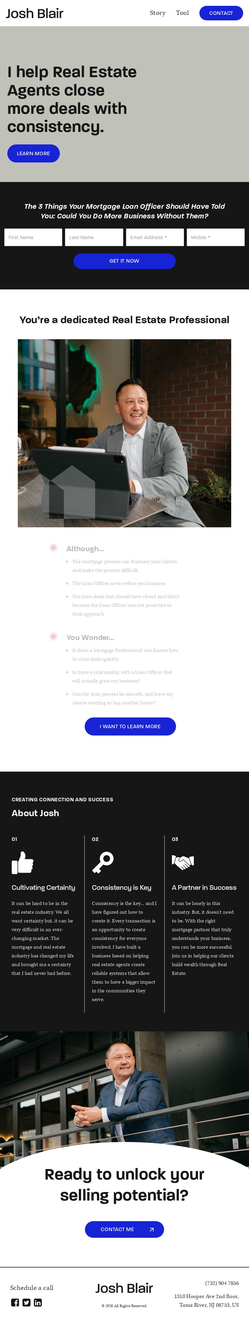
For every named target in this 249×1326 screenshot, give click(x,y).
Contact (221, 13)
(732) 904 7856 (222, 1283)
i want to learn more (130, 727)
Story (158, 13)
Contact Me (117, 1230)
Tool (182, 13)
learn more (33, 154)
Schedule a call (31, 1288)
